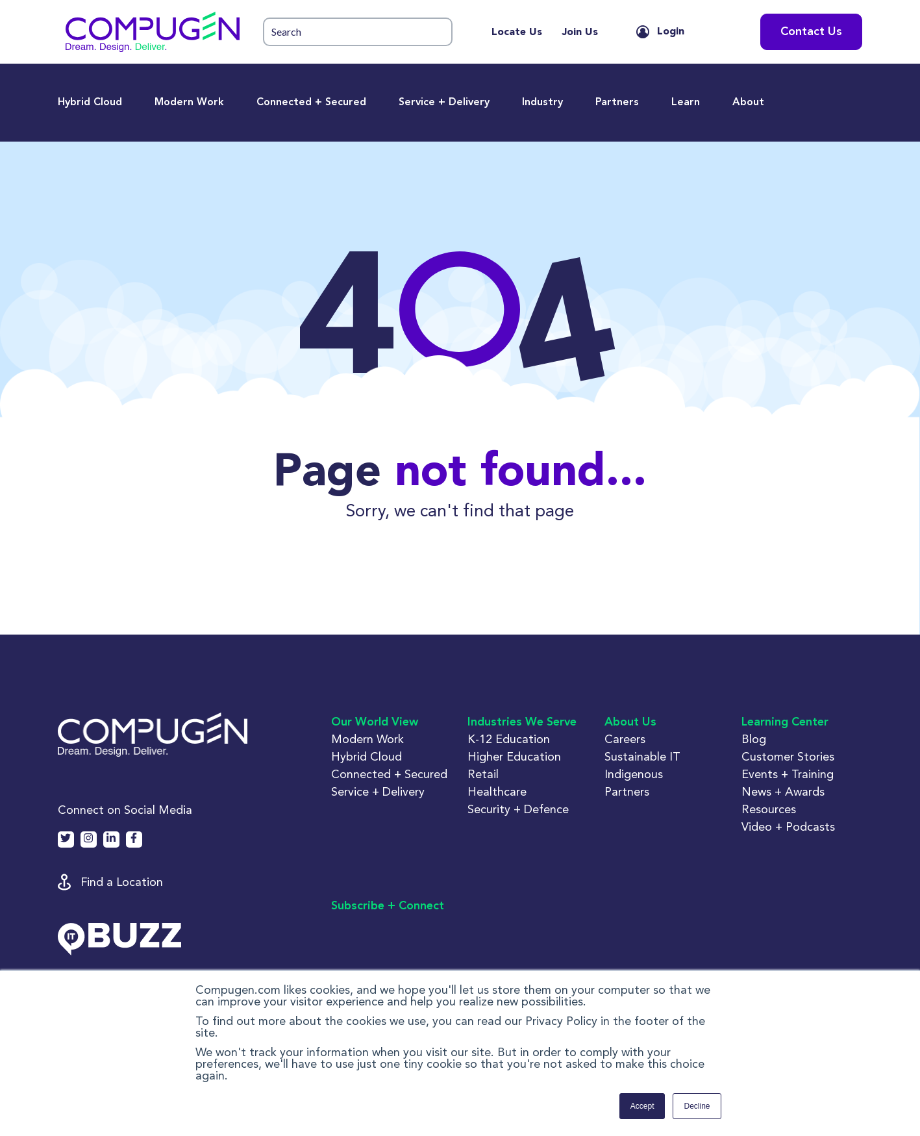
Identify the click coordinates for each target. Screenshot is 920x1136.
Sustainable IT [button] (642, 756)
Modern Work (189, 102)
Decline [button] (697, 1106)
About (748, 102)
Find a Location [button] (122, 882)
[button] (152, 31)
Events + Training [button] (787, 774)
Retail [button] (483, 774)
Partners (617, 102)
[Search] (358, 32)
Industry (542, 102)
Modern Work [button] (367, 739)
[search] (358, 32)
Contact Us (811, 32)
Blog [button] (753, 739)
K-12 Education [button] (508, 739)
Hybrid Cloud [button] (366, 756)
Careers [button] (624, 739)
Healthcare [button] (497, 791)
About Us (630, 722)
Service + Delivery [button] (378, 791)
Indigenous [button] (633, 774)
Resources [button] (768, 809)
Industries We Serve (522, 722)
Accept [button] (642, 1106)
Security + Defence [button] (518, 809)
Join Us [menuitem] (580, 32)
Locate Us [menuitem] (516, 32)
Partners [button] (626, 791)
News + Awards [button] (783, 791)
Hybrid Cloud (90, 102)
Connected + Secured (311, 102)
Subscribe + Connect (387, 906)
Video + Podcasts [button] (788, 826)
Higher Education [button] (514, 756)
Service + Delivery (444, 102)
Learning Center (784, 722)
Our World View (374, 722)
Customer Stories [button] (787, 756)
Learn (685, 102)
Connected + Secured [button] (389, 774)
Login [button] (670, 32)
